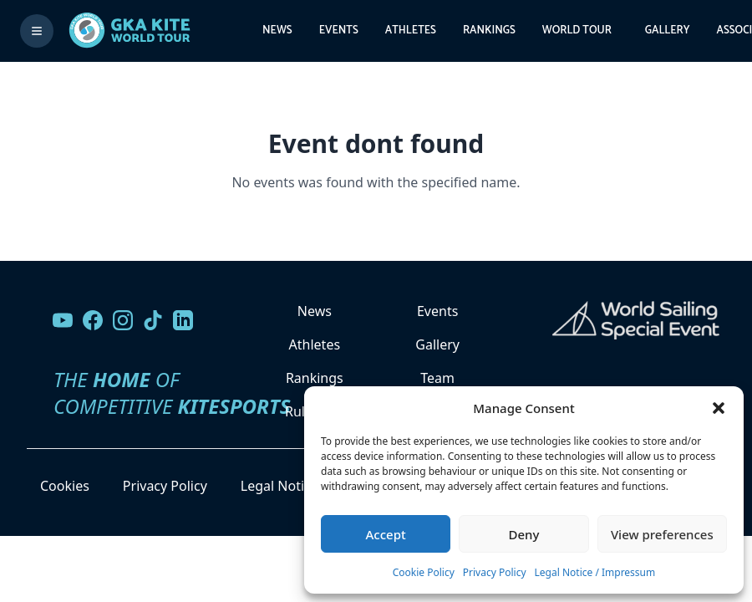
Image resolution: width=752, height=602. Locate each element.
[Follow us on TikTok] (153, 320)
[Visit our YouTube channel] (63, 320)
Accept (386, 534)
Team (437, 378)
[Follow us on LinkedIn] (183, 320)
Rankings (489, 30)
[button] (718, 408)
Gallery (667, 30)
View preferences (662, 534)
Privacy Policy (494, 572)
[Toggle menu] (36, 31)
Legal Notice (279, 486)
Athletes (410, 30)
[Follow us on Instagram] (123, 320)
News (277, 30)
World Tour (577, 30)
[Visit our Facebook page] (93, 320)
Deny (524, 534)
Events (338, 30)
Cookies (64, 486)
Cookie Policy (424, 572)
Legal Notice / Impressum (595, 572)
